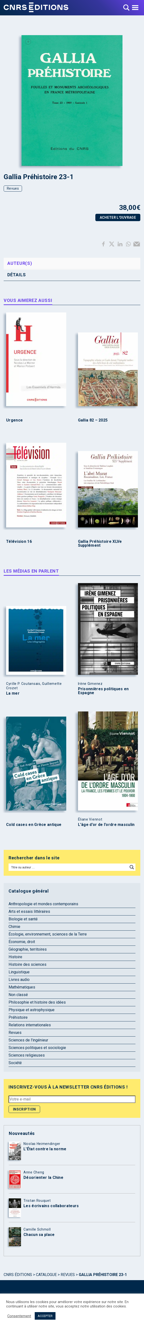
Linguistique (19, 972)
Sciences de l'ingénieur (28, 1040)
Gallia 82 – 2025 (93, 420)
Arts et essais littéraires (29, 911)
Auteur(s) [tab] (19, 263)
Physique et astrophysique (32, 1010)
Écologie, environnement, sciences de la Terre (48, 934)
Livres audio (19, 979)
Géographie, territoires (28, 949)
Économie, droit (22, 941)
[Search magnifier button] (131, 867)
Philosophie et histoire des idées (37, 1002)
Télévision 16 (19, 542)
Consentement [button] (19, 1316)
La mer (13, 693)
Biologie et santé (23, 919)
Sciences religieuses (27, 1055)
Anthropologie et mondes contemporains (43, 904)
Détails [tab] (16, 274)
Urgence (14, 420)
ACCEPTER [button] (45, 1316)
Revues (13, 188)
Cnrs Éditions (18, 1274)
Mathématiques (22, 987)
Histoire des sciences (27, 964)
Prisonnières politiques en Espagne (103, 691)
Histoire (15, 957)
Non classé (18, 994)
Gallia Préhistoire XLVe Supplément (100, 543)
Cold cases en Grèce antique (33, 825)
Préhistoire (18, 1017)
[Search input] (68, 867)
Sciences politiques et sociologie (37, 1047)
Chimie (14, 926)
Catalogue (46, 1274)
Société (15, 1062)
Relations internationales (30, 1025)
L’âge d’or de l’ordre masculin (106, 825)
